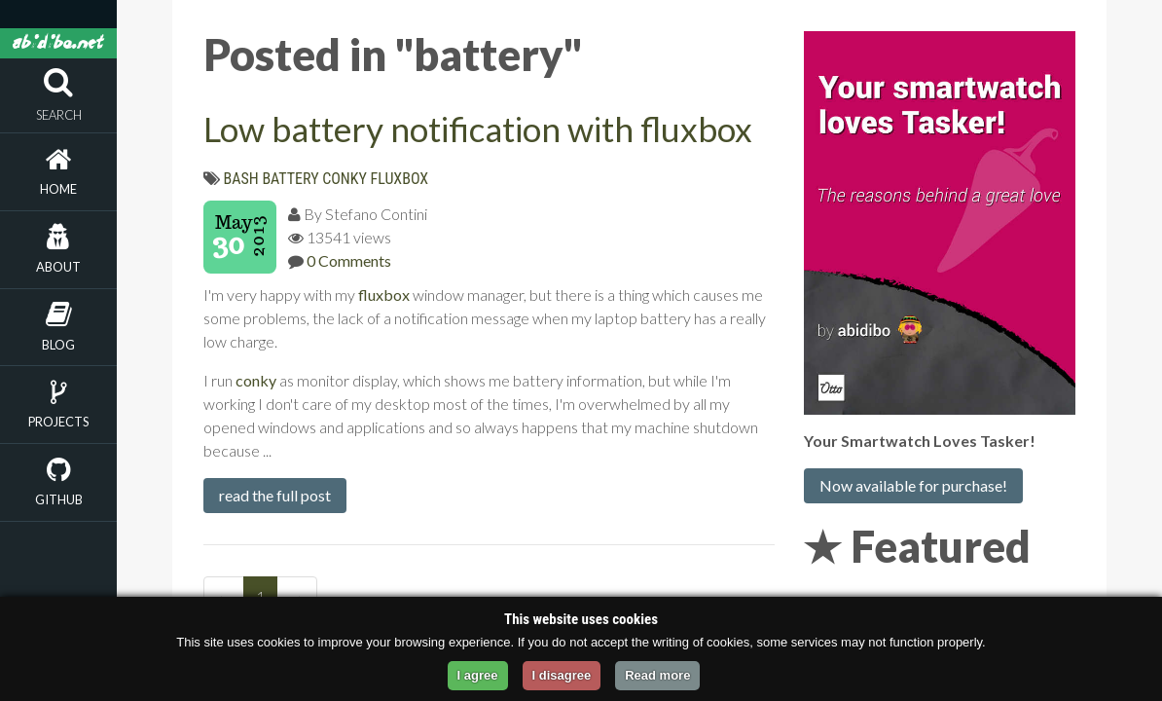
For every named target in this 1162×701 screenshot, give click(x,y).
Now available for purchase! (913, 485)
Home (58, 189)
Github (59, 499)
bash (241, 178)
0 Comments (349, 260)
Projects (58, 421)
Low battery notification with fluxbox (477, 128)
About (58, 267)
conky (344, 178)
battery (290, 178)
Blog (58, 344)
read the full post (275, 495)
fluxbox (400, 178)
